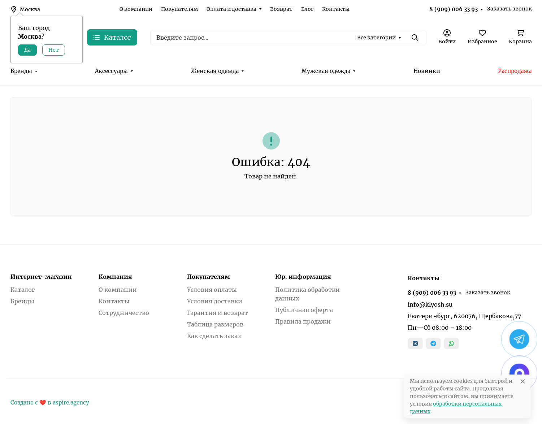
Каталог (22, 289)
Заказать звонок (509, 8)
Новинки (426, 71)
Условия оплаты (212, 289)
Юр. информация (303, 277)
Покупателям (179, 9)
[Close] (523, 381)
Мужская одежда (326, 71)
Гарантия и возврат (217, 312)
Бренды (21, 71)
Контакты (336, 9)
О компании (136, 9)
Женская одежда (215, 71)
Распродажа (515, 71)
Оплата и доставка (231, 9)
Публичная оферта (304, 309)
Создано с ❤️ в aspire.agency (49, 402)
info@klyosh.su (430, 304)
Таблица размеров (215, 324)
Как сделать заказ (214, 335)
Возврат (281, 9)
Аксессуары (111, 71)
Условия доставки (214, 301)
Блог (307, 9)
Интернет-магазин (41, 277)
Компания (115, 277)
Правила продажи (303, 321)
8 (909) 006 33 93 (453, 9)
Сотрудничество (124, 312)
